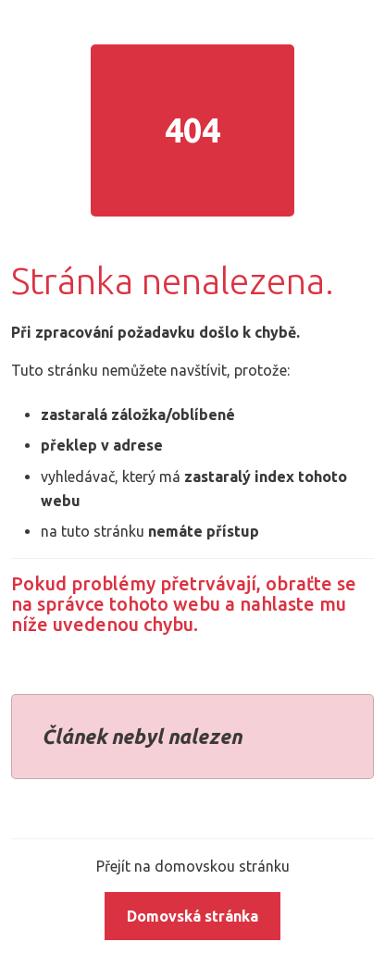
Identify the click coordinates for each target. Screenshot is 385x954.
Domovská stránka (192, 916)
